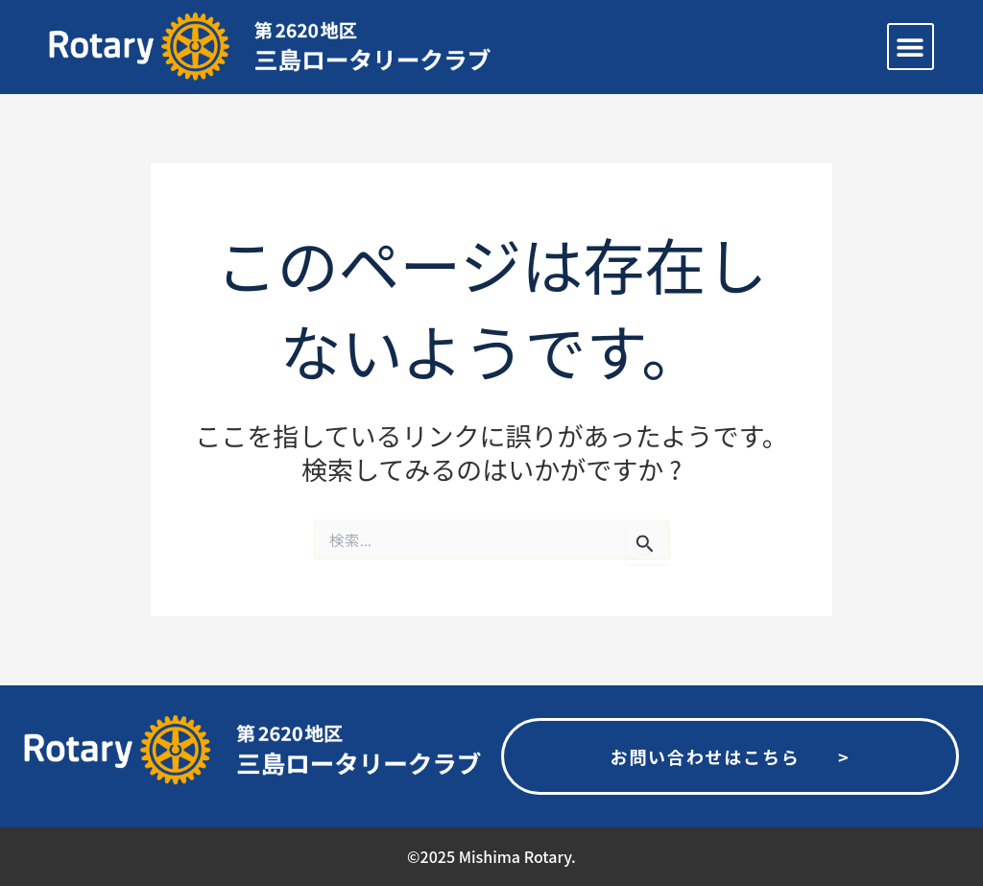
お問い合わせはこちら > (730, 756)
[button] (910, 46)
